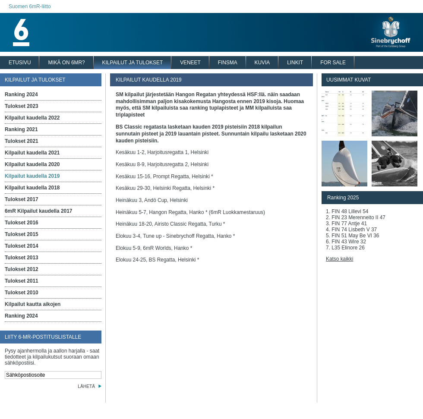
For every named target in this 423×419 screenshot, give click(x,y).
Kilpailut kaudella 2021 (32, 153)
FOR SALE (333, 63)
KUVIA (262, 63)
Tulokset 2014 (21, 246)
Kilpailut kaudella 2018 (32, 188)
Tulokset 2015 (21, 234)
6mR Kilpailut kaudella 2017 (38, 211)
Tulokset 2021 (21, 141)
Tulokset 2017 (21, 199)
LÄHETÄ (86, 386)
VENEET (190, 63)
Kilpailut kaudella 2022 (32, 118)
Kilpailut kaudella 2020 (32, 164)
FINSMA (227, 63)
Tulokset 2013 (21, 258)
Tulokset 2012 (21, 269)
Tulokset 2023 (21, 106)
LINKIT (295, 63)
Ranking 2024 (21, 94)
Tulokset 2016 (21, 223)
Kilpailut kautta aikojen (32, 304)
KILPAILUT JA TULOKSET (132, 63)
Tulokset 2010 (21, 293)
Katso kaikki (339, 259)
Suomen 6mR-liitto (30, 6)
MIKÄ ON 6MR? (66, 63)
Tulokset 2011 (21, 281)
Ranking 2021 (21, 129)
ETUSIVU (20, 63)
